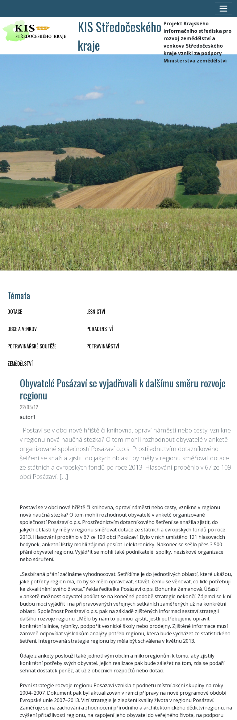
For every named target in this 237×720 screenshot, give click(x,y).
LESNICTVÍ (95, 311)
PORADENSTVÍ (99, 329)
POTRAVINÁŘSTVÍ (102, 346)
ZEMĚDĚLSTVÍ (20, 363)
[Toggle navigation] (223, 8)
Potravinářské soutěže (31, 346)
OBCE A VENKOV (22, 329)
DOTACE (14, 311)
